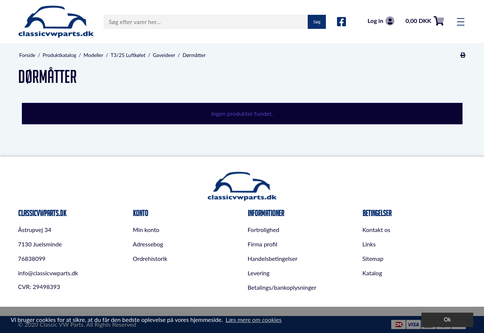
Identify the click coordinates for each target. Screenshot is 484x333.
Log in (380, 21)
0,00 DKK (424, 21)
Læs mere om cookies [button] (253, 319)
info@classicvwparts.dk (48, 272)
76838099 (32, 258)
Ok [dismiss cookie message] (447, 319)
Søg (316, 21)
